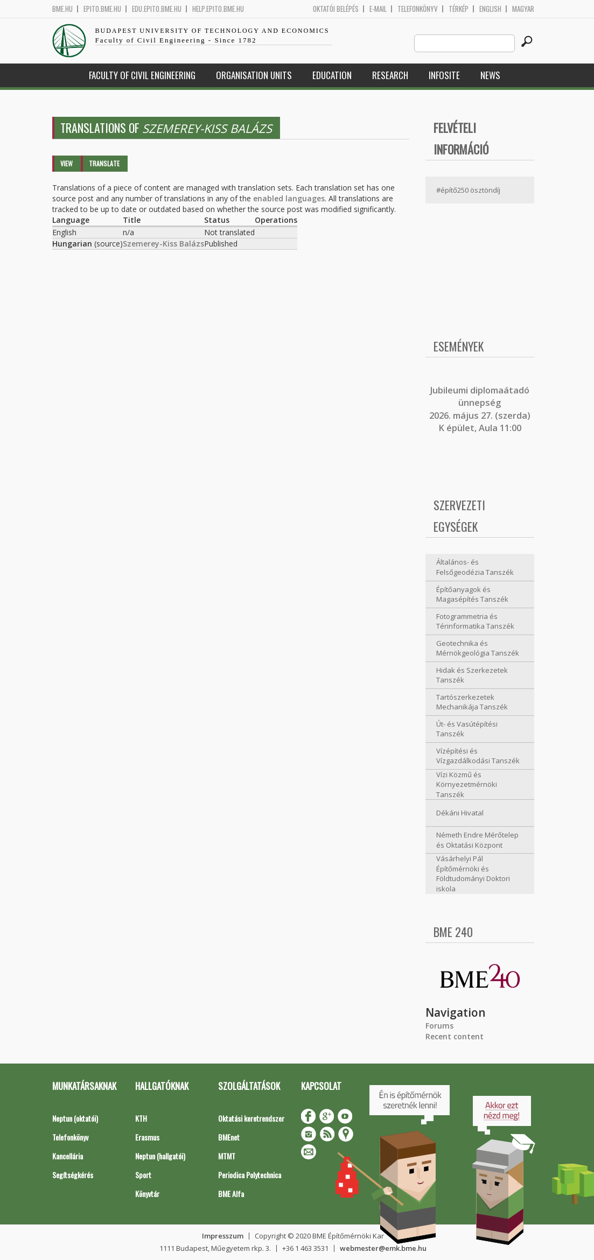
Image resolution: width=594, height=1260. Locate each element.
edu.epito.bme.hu (156, 8)
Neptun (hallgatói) (160, 1156)
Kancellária (67, 1156)
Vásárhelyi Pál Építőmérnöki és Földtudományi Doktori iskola (473, 873)
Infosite (444, 75)
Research (390, 75)
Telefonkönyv (417, 8)
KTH (141, 1118)
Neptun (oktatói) (75, 1118)
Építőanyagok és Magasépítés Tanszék (472, 594)
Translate (104, 163)
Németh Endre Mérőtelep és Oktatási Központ (477, 840)
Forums (439, 1025)
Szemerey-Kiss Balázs (163, 243)
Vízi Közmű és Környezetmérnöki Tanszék (466, 784)
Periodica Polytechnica (249, 1174)
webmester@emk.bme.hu (383, 1248)
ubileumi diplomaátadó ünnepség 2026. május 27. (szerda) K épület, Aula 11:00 (479, 409)
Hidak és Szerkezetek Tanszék (472, 675)
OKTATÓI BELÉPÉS (336, 8)
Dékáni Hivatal (460, 813)
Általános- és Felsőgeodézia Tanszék (475, 567)
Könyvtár (147, 1193)
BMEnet (229, 1137)
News (490, 75)
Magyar (523, 8)
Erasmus (147, 1137)
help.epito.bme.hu (218, 8)
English (490, 8)
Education (332, 75)
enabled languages (289, 198)
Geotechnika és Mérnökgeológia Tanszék (477, 648)
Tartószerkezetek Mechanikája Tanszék (472, 702)
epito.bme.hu (102, 8)
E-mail (378, 8)
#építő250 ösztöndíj (468, 190)
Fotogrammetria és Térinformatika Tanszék (475, 621)
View (66, 163)
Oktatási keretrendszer (251, 1118)
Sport (143, 1174)
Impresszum (222, 1236)
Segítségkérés (72, 1174)
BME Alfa (231, 1193)
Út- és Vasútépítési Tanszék (467, 729)
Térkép (459, 8)
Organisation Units (254, 75)
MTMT (226, 1156)
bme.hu (62, 8)
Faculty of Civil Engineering (142, 75)
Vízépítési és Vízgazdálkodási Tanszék (478, 756)
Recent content (454, 1036)
